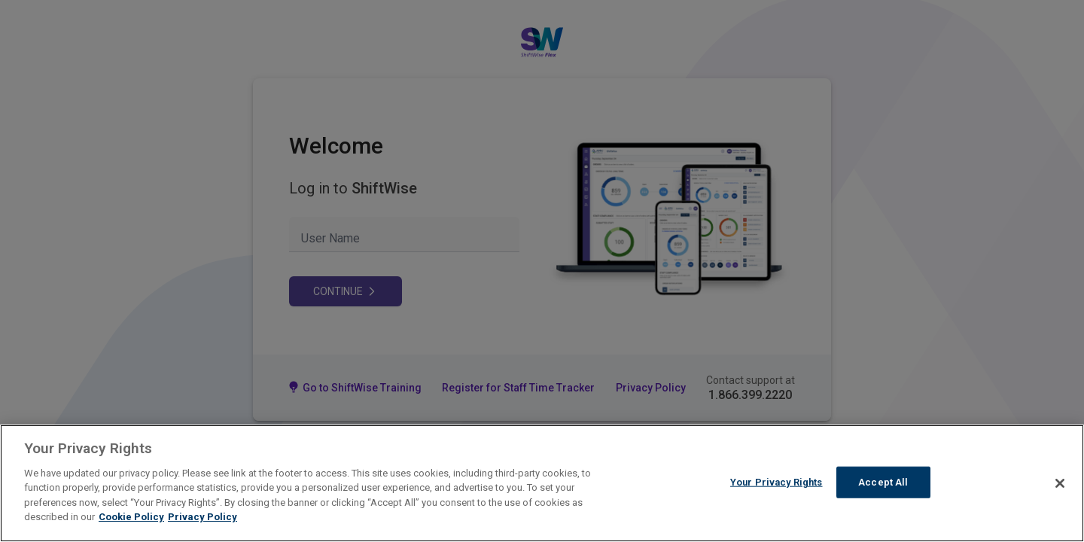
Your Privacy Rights (776, 482)
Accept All (883, 482)
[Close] (1059, 483)
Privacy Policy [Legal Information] (202, 516)
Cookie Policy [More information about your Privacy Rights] (131, 516)
